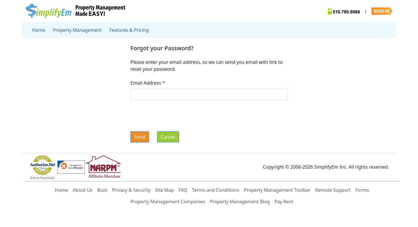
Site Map (164, 190)
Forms (362, 190)
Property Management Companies (167, 201)
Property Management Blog (240, 201)
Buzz (102, 190)
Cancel (168, 137)
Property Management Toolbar (277, 190)
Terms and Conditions (215, 190)
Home (38, 30)
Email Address (148, 83)
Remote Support (333, 190)
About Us (83, 190)
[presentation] (174, 115)
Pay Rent (284, 201)
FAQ (183, 190)
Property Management (77, 30)
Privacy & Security (131, 190)
